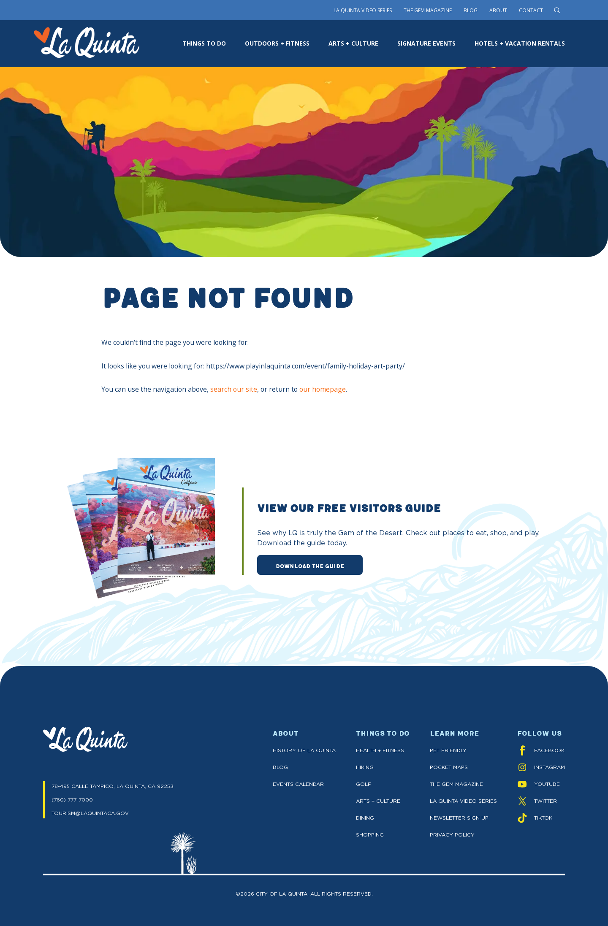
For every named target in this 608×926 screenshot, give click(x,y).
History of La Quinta (304, 750)
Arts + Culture (378, 801)
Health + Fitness (380, 750)
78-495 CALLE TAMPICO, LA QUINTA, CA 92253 (113, 786)
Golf (363, 784)
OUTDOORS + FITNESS (277, 43)
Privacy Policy (452, 834)
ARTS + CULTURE (353, 43)
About (498, 10)
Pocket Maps (449, 767)
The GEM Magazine (456, 784)
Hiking (365, 767)
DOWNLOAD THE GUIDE (310, 565)
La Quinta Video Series (363, 10)
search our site (233, 389)
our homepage (322, 389)
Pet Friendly (448, 750)
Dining (365, 818)
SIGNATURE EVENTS (426, 43)
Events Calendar (298, 784)
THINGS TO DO (204, 43)
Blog (471, 10)
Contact (531, 10)
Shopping (370, 834)
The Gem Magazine (428, 10)
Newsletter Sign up (459, 818)
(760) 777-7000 (72, 799)
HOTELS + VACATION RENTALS (520, 43)
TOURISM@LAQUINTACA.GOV (90, 813)
